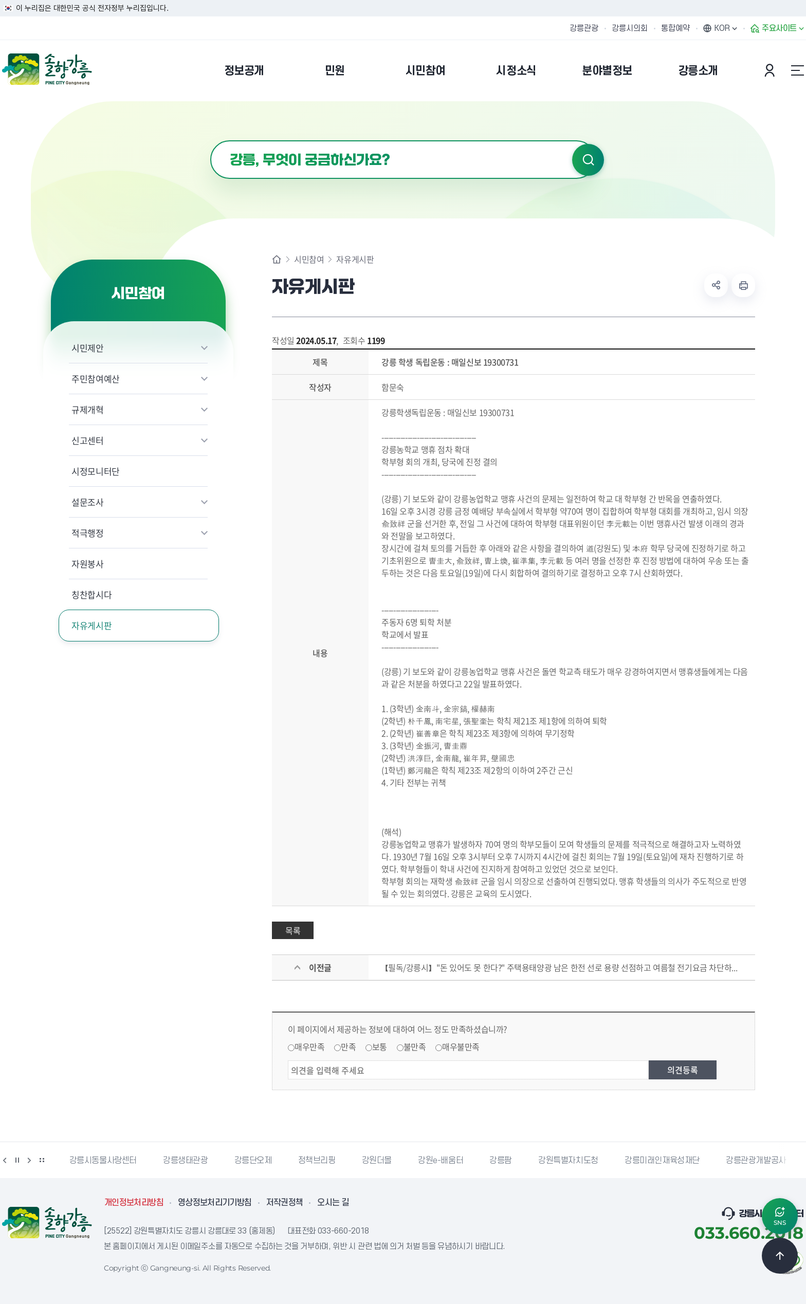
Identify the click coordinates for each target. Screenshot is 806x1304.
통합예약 (675, 28)
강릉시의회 (630, 28)
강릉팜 (500, 1160)
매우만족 (309, 1046)
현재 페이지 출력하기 (743, 285)
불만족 (415, 1046)
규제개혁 (87, 409)
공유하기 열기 (716, 285)
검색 (588, 160)
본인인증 (771, 70)
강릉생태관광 (185, 1160)
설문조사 (87, 501)
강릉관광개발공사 (756, 1160)
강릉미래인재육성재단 (662, 1160)
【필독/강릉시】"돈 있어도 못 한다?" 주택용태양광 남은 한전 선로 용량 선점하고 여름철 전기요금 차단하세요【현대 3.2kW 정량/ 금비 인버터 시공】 (561, 967)
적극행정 (87, 532)
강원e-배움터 (440, 1160)
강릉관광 (584, 28)
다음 (29, 1160)
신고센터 (87, 440)
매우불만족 (461, 1046)
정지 (17, 1160)
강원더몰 (377, 1160)
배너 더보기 (41, 1160)
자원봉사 (87, 563)
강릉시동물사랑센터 (103, 1160)
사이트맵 (797, 70)
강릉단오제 (253, 1160)
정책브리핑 (317, 1160)
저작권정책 (284, 1202)
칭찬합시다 (91, 594)
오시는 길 (333, 1202)
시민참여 (309, 259)
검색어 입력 (210, 140)
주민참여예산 (95, 378)
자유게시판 (91, 625)
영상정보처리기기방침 (215, 1202)
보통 (379, 1046)
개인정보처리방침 (133, 1202)
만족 (348, 1046)
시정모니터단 (95, 471)
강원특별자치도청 (568, 1160)
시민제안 (87, 347)
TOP (780, 1256)
